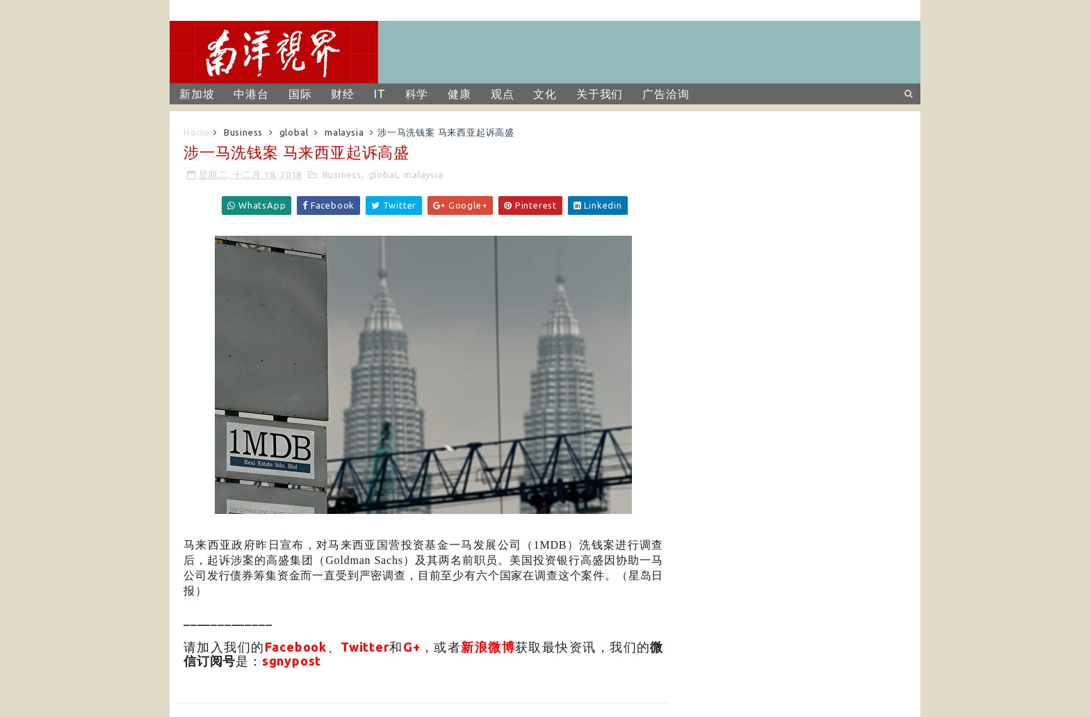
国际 (300, 94)
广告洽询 (665, 94)
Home (197, 132)
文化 (545, 94)
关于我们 (599, 94)
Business (243, 132)
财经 (343, 94)
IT (380, 94)
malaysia (344, 132)
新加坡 (196, 94)
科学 (417, 94)
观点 (502, 94)
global (294, 132)
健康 (459, 94)
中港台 (251, 94)
